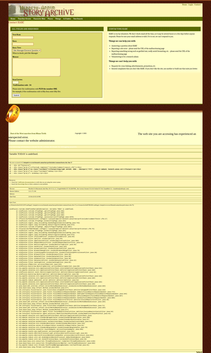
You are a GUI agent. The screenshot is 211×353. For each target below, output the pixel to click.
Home (184, 5)
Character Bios (39, 19)
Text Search (78, 19)
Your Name (17, 35)
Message (15, 57)
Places (50, 19)
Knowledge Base (23, 184)
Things (58, 19)
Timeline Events (24, 19)
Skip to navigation (38, 2)
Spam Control (17, 80)
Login (190, 5)
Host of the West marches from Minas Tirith (28, 134)
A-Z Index (67, 19)
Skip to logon (26, 2)
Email (15, 41)
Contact (197, 5)
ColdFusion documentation (25, 182)
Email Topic (17, 48)
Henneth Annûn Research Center (42, 10)
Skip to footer (51, 2)
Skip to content (14, 2)
